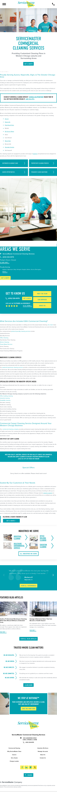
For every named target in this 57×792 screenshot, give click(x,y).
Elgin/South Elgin (9, 125)
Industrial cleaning (5, 398)
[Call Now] (53, 4)
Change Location (14, 761)
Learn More (29, 685)
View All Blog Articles (29, 639)
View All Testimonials (28, 586)
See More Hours (4, 262)
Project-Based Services (6, 344)
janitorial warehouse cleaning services (12, 367)
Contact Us (43, 758)
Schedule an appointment (36, 97)
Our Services (42, 300)
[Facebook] (22, 767)
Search (28, 775)
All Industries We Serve (28, 554)
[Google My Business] (31, 767)
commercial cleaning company (10, 429)
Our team (50, 325)
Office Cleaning (4, 338)
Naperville (7, 122)
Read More (2, 632)
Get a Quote (5, 278)
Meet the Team (42, 294)
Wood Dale (8, 141)
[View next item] (52, 575)
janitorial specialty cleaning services (20, 331)
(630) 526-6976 (30, 99)
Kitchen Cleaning (4, 342)
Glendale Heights (9, 147)
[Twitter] (35, 767)
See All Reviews (27, 305)
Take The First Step (28, 709)
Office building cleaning (6, 396)
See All (4, 271)
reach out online (34, 459)
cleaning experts (47, 493)
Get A (11, 521)
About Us (42, 306)
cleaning (35, 154)
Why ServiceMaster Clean (14, 751)
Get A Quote (28, 64)
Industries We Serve (42, 748)
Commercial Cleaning (14, 748)
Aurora (7, 119)
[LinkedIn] (26, 767)
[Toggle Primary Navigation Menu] (4, 4)
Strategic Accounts (43, 751)
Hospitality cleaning (5, 400)
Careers (14, 754)
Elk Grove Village (9, 131)
